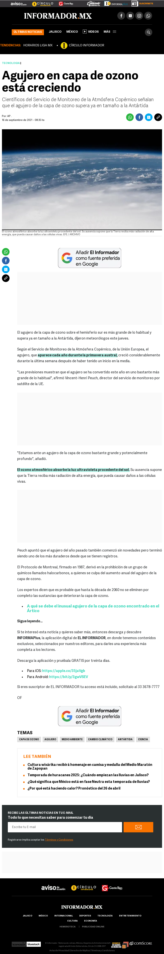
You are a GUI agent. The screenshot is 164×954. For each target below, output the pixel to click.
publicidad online (93, 927)
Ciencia (143, 739)
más (110, 32)
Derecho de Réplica (80, 951)
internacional (63, 916)
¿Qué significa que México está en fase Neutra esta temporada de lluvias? (89, 782)
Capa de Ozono (29, 739)
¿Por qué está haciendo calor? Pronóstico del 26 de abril (74, 789)
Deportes (85, 916)
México (72, 32)
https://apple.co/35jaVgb (63, 671)
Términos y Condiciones (59, 840)
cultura (72, 921)
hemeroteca (68, 927)
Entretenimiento (130, 916)
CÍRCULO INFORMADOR (86, 45)
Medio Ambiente (72, 739)
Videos (91, 31)
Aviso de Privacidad (59, 951)
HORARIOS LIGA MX (38, 45)
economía (90, 921)
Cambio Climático (100, 739)
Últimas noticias (28, 32)
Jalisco (55, 32)
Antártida (125, 739)
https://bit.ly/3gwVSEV (68, 677)
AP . (9, 116)
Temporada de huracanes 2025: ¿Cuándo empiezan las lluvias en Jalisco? (88, 775)
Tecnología (11, 63)
